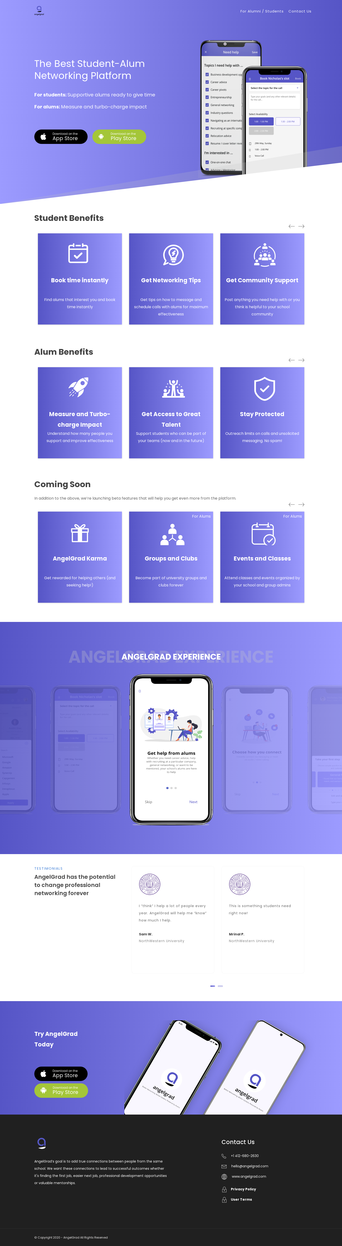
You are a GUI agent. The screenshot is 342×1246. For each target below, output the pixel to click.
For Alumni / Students (262, 11)
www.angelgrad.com (249, 1176)
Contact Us (300, 11)
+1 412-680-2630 (245, 1155)
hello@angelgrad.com (249, 1166)
